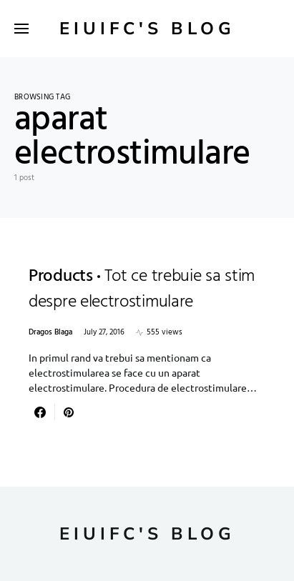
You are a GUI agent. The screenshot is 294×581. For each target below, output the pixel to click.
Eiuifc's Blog (147, 28)
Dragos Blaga (50, 333)
